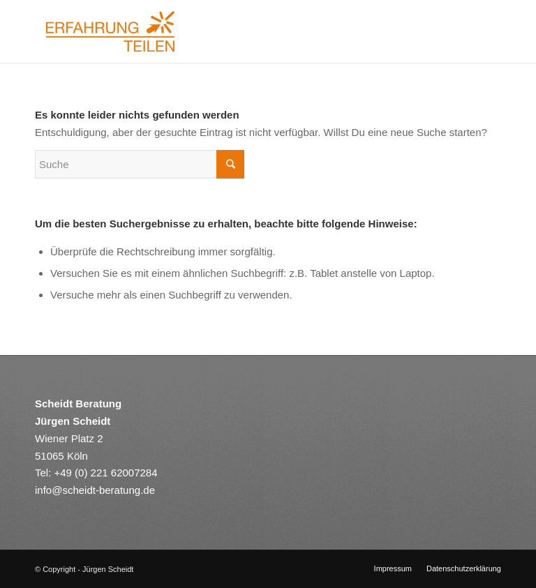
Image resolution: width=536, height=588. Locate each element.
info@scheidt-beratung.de (95, 490)
